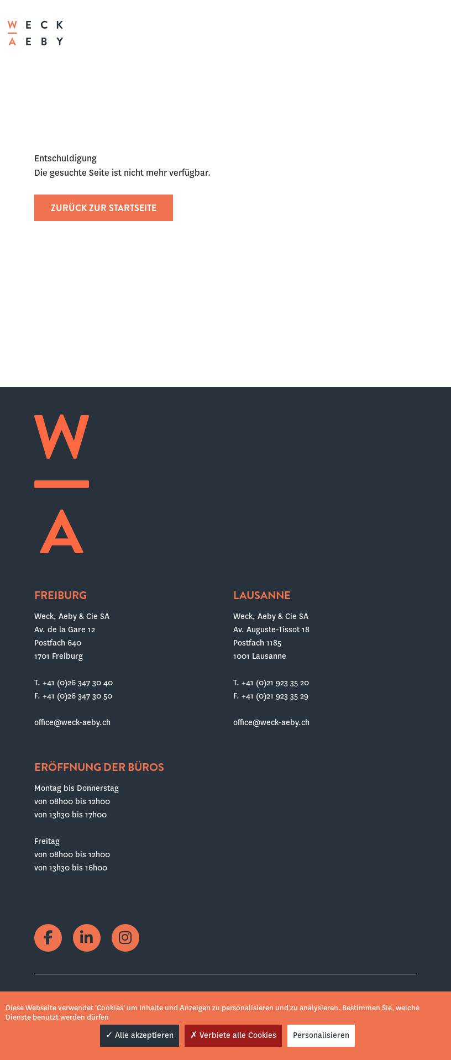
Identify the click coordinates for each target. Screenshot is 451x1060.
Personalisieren (321, 1035)
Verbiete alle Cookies (233, 1035)
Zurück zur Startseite (103, 208)
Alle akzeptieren (140, 1035)
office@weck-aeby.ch (72, 722)
